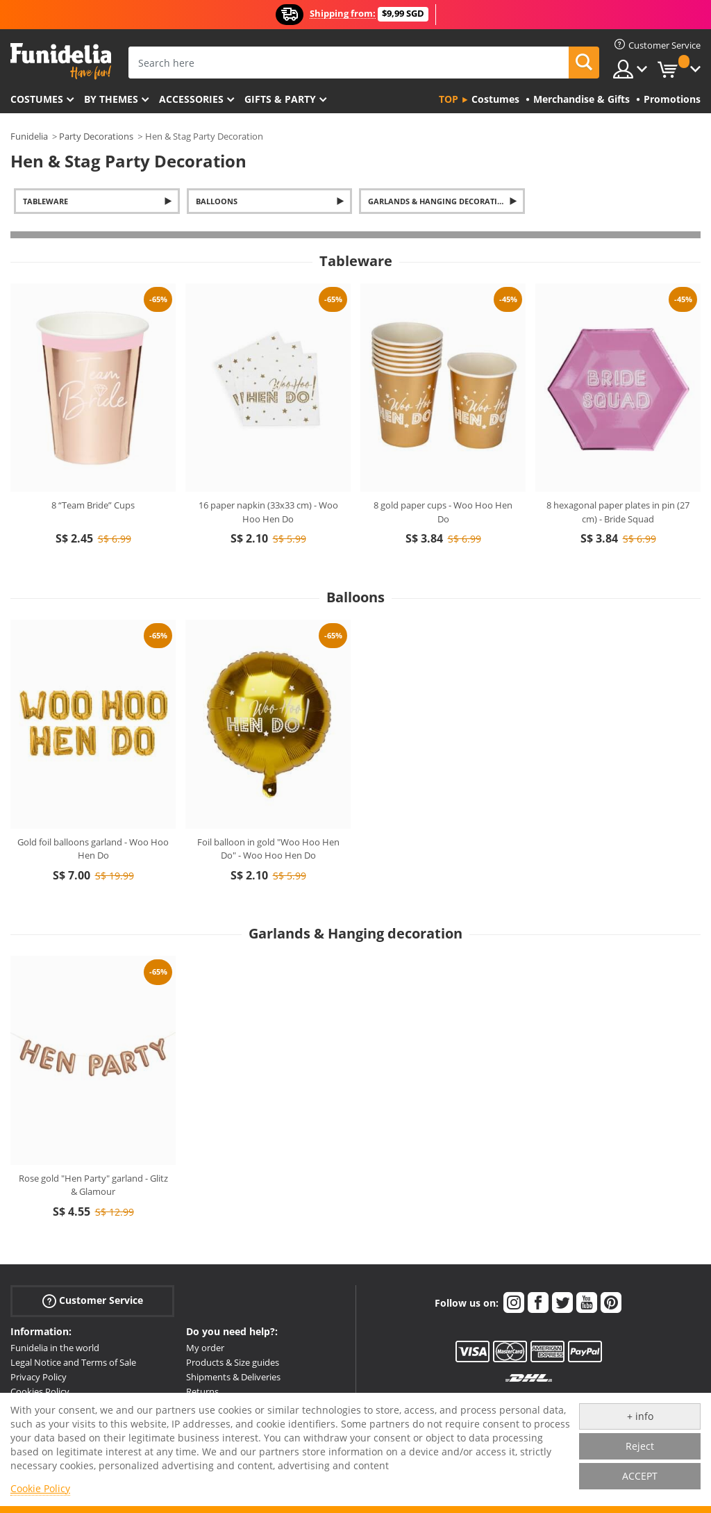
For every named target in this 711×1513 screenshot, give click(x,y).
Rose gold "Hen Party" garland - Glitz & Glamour (93, 1185)
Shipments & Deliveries (233, 1377)
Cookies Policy (39, 1391)
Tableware (45, 201)
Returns (202, 1391)
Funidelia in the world (54, 1347)
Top (448, 99)
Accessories (191, 99)
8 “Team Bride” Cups (93, 505)
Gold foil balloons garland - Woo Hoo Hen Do (93, 849)
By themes (111, 99)
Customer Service (92, 1300)
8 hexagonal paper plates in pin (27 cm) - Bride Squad (617, 512)
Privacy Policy (38, 1377)
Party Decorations (96, 136)
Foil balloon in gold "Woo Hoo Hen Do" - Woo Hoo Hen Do (268, 849)
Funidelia (29, 136)
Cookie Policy (40, 1488)
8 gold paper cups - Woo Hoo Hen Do (443, 512)
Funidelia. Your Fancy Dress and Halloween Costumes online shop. (60, 61)
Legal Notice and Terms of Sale (73, 1362)
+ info (640, 1416)
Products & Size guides (232, 1362)
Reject (640, 1446)
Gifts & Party (280, 99)
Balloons (216, 201)
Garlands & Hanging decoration (439, 201)
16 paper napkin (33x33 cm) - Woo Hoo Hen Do (268, 512)
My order (205, 1347)
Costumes (36, 99)
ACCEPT (640, 1475)
